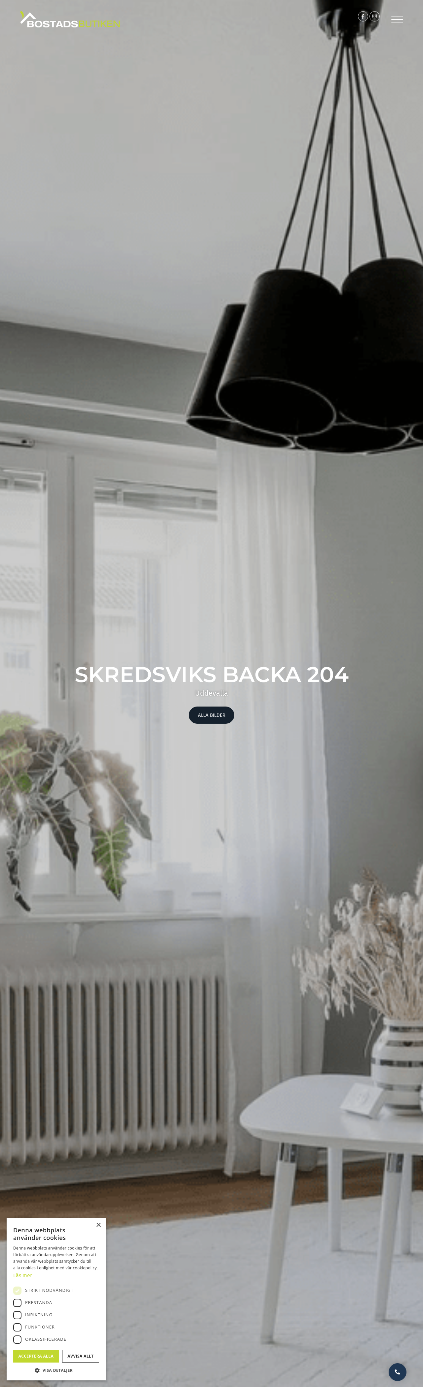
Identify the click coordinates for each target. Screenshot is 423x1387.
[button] (56, 1370)
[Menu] (396, 19)
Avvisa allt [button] (80, 1356)
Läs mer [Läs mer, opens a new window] (23, 1275)
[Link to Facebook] (351, 19)
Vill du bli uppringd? (395, 1370)
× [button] (98, 1224)
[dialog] (56, 1298)
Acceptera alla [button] (36, 1356)
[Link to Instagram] (369, 19)
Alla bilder (211, 716)
